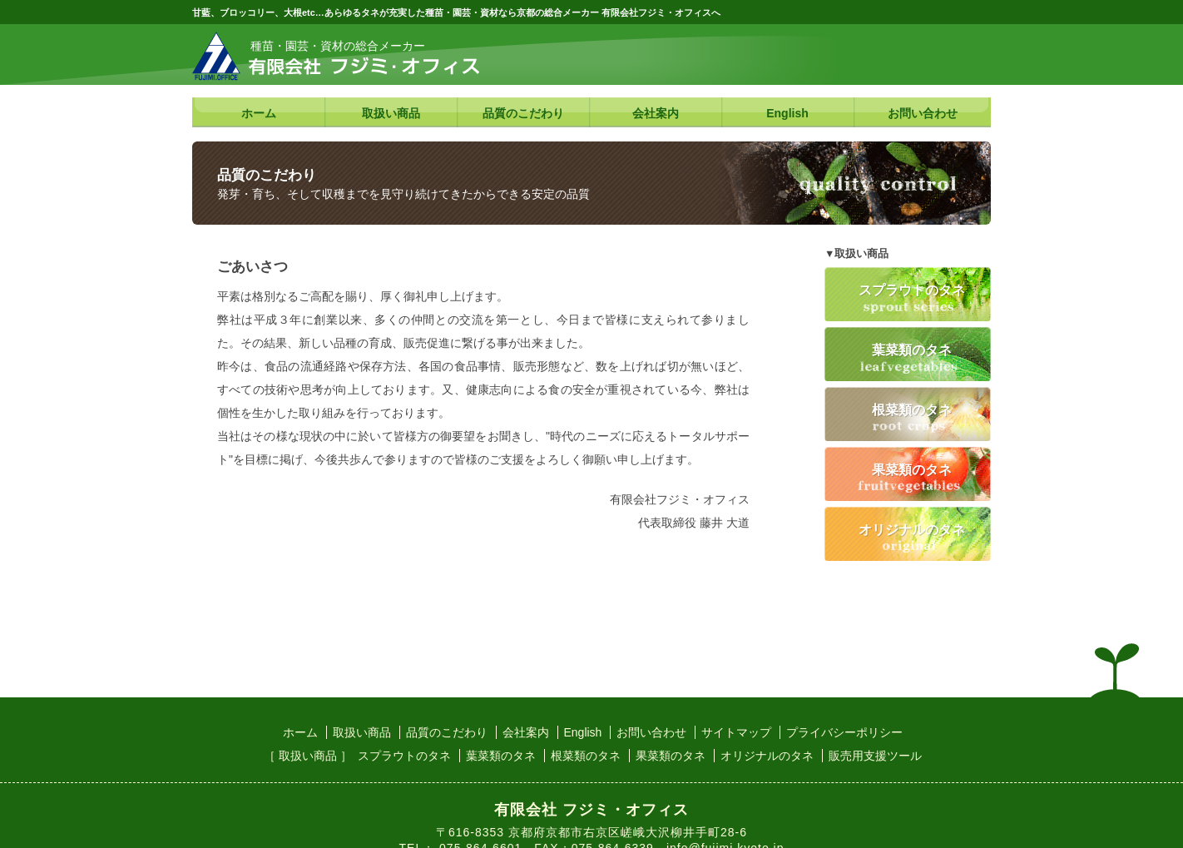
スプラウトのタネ (912, 289)
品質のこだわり (523, 113)
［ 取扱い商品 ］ (308, 755)
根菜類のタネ (912, 409)
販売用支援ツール (875, 755)
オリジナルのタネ (912, 529)
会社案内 (655, 113)
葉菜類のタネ (912, 349)
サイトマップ (736, 732)
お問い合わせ (923, 113)
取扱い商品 (391, 113)
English (787, 113)
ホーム (258, 113)
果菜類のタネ (912, 469)
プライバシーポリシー (844, 732)
